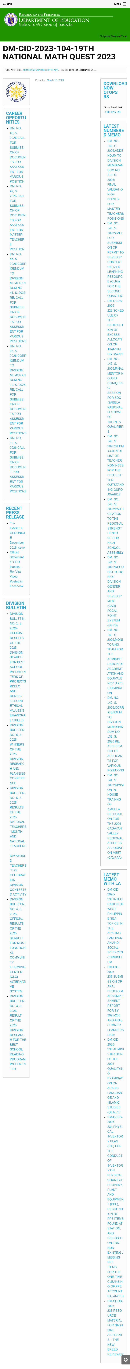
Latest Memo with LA (112, 879)
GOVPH (7, 4)
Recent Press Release (15, 513)
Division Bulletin (16, 605)
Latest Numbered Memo (114, 131)
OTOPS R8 (113, 112)
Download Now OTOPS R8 (115, 90)
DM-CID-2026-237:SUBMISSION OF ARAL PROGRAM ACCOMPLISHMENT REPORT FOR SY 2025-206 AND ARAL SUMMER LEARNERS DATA (115, 1000)
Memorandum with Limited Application (45, 70)
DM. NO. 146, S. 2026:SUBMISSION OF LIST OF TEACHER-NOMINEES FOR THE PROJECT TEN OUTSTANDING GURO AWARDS (115, 465)
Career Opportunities (16, 118)
